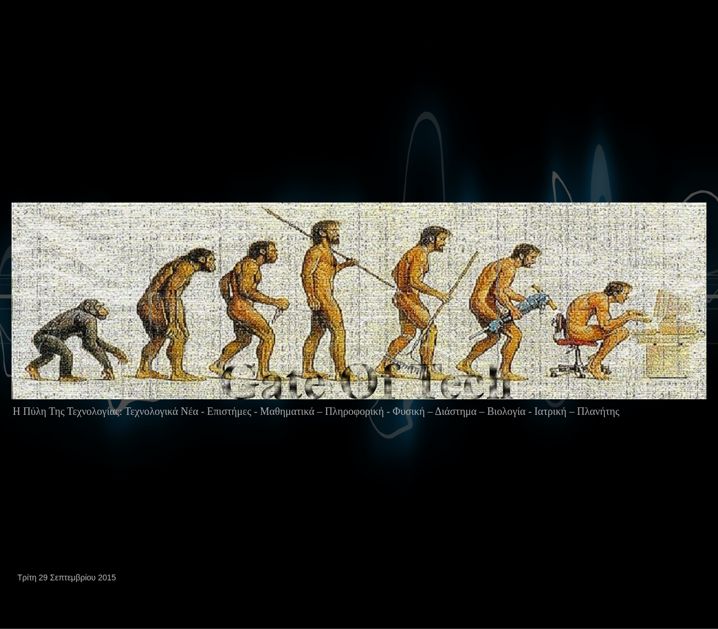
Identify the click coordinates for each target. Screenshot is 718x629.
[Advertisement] (150, 124)
